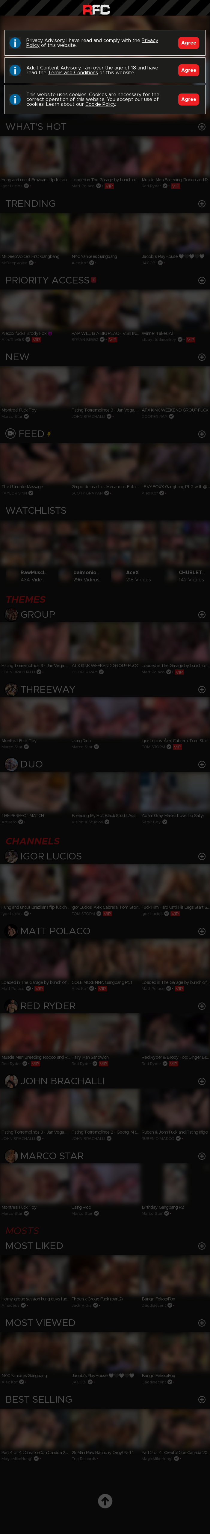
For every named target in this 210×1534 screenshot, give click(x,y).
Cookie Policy (100, 104)
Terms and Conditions (73, 72)
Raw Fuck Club (96, 9)
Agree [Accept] (188, 43)
